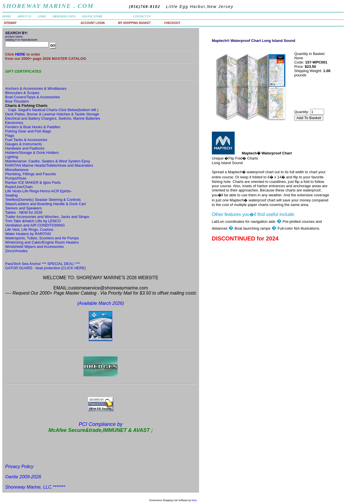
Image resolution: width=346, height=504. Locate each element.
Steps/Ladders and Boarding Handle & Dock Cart (45, 204)
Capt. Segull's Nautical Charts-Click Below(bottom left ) (53, 110)
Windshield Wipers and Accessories (34, 246)
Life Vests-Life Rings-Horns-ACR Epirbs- (38, 191)
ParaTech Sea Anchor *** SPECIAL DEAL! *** (42, 264)
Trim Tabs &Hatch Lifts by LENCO (33, 221)
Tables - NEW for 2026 (23, 212)
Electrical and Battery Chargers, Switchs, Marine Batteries (52, 118)
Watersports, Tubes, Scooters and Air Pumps (42, 238)
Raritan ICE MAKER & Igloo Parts (33, 182)
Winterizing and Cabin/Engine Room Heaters (42, 242)
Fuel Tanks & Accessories (26, 140)
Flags (9, 135)
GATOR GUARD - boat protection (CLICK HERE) (45, 268)
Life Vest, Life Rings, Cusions (29, 229)
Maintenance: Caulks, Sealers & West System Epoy (47, 161)
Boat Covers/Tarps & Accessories (32, 97)
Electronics (14, 123)
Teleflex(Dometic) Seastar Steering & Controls (43, 199)
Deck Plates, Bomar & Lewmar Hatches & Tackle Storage (52, 114)
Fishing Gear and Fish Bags (28, 131)
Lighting (11, 157)
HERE (20, 54)
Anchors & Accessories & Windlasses (35, 88)
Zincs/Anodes (16, 251)
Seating (11, 195)
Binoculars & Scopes (22, 93)
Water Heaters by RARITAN (28, 234)
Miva (194, 500)
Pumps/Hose (15, 178)
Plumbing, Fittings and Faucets (30, 174)
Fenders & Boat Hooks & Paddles (32, 127)
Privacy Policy (19, 466)
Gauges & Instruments (23, 144)
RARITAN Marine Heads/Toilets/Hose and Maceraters (49, 165)
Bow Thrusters (17, 101)
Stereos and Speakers (23, 208)
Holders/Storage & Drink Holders (32, 152)
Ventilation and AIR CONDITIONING (35, 225)
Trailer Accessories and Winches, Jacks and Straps (47, 217)
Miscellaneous (16, 170)
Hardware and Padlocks (24, 148)
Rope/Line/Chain (19, 187)
